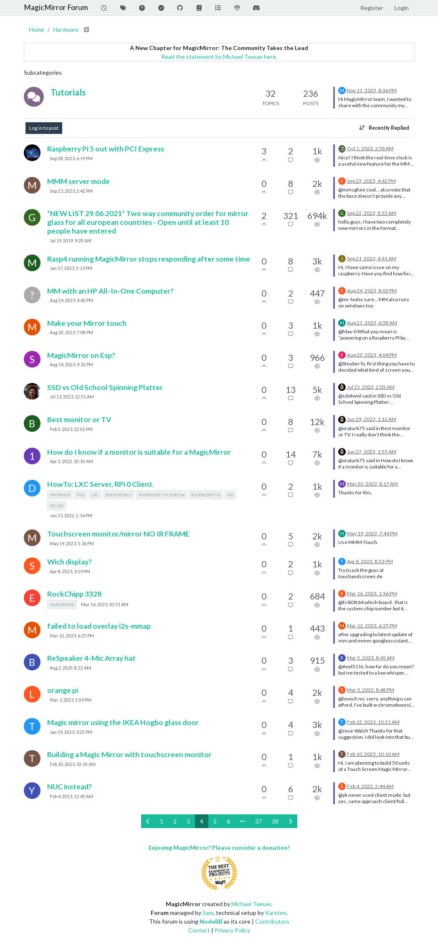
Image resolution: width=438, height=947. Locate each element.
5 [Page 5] (215, 821)
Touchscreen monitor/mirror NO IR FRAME (118, 533)
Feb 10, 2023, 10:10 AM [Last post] (373, 754)
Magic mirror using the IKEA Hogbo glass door (123, 722)
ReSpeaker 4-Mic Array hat (91, 658)
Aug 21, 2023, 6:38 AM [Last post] (372, 323)
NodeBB (211, 921)
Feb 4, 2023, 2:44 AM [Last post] (370, 786)
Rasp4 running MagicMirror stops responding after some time (148, 258)
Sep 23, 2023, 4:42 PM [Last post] (371, 181)
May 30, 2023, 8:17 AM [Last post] (372, 484)
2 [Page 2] (175, 821)
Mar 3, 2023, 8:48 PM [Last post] (370, 690)
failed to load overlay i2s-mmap (99, 626)
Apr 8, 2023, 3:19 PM (70, 571)
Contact (199, 930)
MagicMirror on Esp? (81, 355)
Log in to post (43, 128)
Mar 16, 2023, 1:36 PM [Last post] (372, 593)
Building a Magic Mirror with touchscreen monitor (129, 754)
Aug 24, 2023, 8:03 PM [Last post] (372, 290)
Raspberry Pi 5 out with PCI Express (105, 148)
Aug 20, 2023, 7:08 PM (71, 332)
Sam (208, 912)
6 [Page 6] (228, 821)
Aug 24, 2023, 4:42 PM (71, 300)
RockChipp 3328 (74, 593)
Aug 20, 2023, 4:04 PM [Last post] (372, 355)
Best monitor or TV (79, 419)
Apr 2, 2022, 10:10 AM (71, 461)
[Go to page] (242, 821)
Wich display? (69, 561)
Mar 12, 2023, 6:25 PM (72, 635)
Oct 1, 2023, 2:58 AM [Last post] (370, 148)
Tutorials (68, 92)
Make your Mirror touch (87, 323)
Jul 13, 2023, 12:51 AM (72, 396)
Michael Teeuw (251, 903)
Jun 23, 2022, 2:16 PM (71, 515)
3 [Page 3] (188, 821)
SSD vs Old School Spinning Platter (105, 387)
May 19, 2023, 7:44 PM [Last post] (372, 533)
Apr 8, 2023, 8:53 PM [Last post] (370, 561)
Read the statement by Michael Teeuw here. (219, 56)
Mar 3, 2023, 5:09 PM (70, 700)
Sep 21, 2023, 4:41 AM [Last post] (371, 258)
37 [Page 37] (258, 821)
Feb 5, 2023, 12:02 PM (71, 429)
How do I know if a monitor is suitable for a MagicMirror (139, 452)
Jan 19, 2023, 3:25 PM (71, 732)
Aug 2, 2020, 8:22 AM (70, 667)
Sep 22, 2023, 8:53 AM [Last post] (371, 213)
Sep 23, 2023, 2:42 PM (71, 191)
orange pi (62, 690)
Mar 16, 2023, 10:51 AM (104, 604)
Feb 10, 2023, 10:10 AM (73, 764)
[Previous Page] (148, 821)
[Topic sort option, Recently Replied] (384, 128)
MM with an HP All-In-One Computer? (110, 291)
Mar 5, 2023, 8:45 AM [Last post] (371, 658)
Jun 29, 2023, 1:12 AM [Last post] (371, 419)
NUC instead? (69, 786)
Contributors (272, 921)
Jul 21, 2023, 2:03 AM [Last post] (371, 387)
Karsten (275, 912)
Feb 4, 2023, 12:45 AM (71, 796)
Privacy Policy (232, 930)
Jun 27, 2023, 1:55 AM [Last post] (371, 451)
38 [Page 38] (275, 821)
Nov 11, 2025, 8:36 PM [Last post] (372, 90)
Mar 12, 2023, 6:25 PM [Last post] (372, 625)
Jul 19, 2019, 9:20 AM (70, 240)
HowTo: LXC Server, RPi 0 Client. (100, 484)
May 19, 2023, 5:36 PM (72, 543)
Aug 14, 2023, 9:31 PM (71, 364)
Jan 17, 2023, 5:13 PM (71, 268)
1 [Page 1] (161, 821)
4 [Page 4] (201, 821)
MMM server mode (78, 181)
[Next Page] (290, 821)
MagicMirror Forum (56, 7)
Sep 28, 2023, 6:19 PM (71, 158)
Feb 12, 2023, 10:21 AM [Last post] (373, 722)
